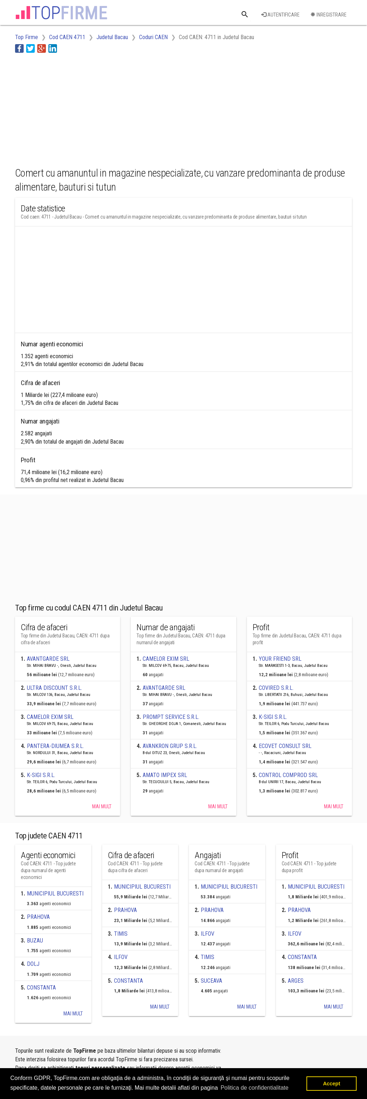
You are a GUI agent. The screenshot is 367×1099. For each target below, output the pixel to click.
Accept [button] (331, 1083)
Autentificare (280, 15)
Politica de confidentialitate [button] (254, 1088)
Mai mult (101, 806)
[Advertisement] (145, 109)
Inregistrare (328, 15)
